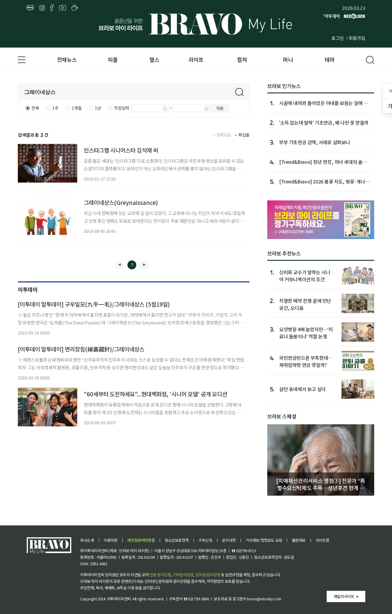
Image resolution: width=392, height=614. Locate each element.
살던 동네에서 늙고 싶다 (302, 388)
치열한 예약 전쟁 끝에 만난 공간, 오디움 (305, 304)
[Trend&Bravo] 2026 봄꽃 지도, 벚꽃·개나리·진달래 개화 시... (324, 181)
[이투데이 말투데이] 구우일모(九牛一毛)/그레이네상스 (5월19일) (94, 304)
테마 (329, 59)
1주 (55, 108)
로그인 (337, 38)
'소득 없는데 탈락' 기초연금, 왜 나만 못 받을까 (324, 122)
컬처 (242, 59)
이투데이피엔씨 (119, 599)
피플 (113, 59)
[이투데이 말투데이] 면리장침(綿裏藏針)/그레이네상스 (81, 349)
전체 (35, 108)
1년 (98, 108)
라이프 (196, 59)
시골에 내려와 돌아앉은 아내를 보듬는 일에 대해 (323, 102)
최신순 (243, 135)
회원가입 (357, 38)
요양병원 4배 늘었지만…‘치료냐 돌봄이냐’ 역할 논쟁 (306, 333)
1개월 (76, 108)
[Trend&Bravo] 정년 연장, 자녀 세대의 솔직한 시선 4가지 (325, 161)
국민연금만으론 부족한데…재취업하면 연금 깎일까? (305, 361)
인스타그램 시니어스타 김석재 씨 (121, 150)
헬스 (154, 59)
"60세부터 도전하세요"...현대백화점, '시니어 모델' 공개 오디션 (155, 394)
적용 (220, 108)
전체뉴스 (67, 59)
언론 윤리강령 (160, 574)
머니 (288, 59)
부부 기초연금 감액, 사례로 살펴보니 (314, 142)
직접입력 (121, 108)
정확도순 (223, 135)
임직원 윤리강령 (207, 574)
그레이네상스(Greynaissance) (121, 202)
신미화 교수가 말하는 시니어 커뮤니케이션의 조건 (304, 275)
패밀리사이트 (344, 596)
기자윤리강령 (183, 574)
